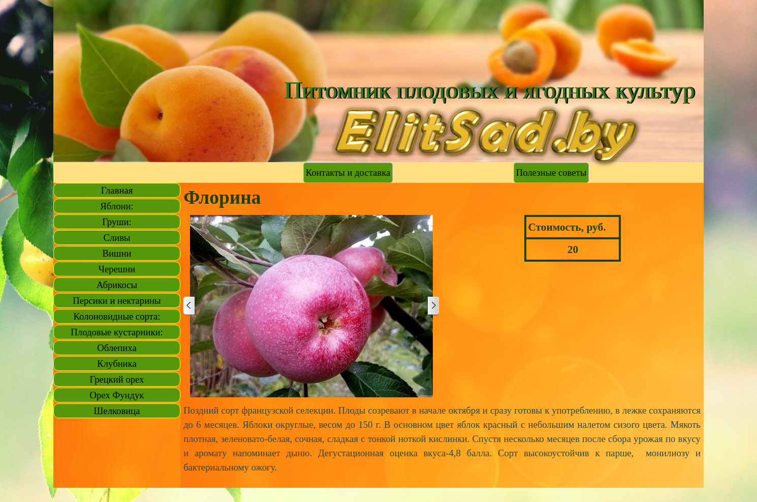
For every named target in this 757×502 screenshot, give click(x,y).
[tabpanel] (442, 439)
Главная (117, 190)
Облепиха (116, 347)
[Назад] (189, 306)
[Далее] (433, 306)
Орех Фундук (117, 395)
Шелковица (117, 410)
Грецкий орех (117, 379)
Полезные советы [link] (551, 172)
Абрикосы (117, 284)
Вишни (117, 253)
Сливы (116, 237)
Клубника (116, 363)
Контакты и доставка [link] (348, 172)
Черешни (117, 269)
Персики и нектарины (117, 300)
